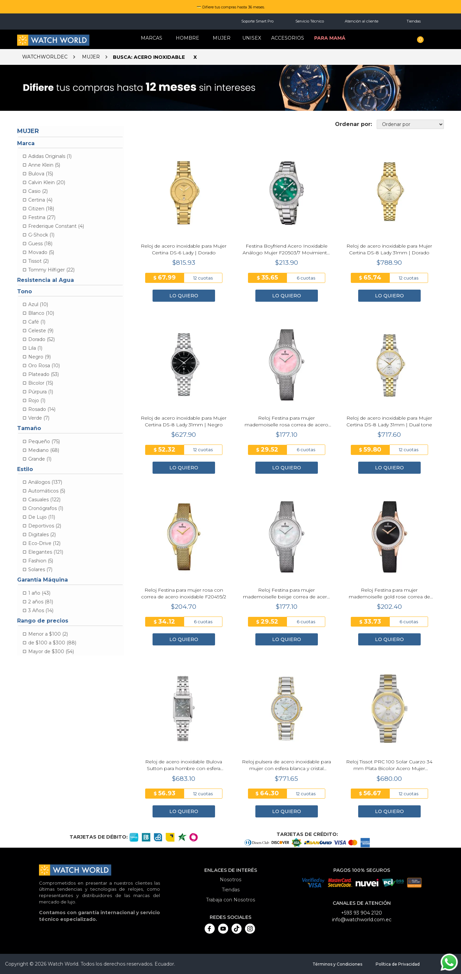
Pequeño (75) (44, 441)
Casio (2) (38, 191)
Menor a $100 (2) (48, 634)
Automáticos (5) (46, 491)
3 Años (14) (40, 610)
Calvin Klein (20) (46, 182)
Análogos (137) (45, 482)
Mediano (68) (43, 450)
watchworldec (45, 57)
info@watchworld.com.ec (361, 920)
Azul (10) (38, 304)
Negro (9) (39, 357)
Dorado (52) (41, 339)
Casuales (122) (44, 500)
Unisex (251, 38)
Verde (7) (38, 418)
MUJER (221, 38)
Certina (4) (40, 200)
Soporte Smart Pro (257, 21)
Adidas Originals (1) (50, 156)
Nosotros (230, 880)
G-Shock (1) (41, 235)
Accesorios (287, 38)
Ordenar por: (353, 124)
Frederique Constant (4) (56, 226)
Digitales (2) (42, 535)
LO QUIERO (183, 296)
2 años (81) (40, 602)
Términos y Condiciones (337, 964)
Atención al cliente (361, 21)
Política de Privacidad (398, 964)
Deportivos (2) (44, 526)
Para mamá (329, 38)
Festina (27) (41, 217)
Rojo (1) (36, 400)
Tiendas (414, 21)
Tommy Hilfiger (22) (51, 270)
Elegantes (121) (45, 552)
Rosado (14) (41, 409)
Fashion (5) (40, 561)
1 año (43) (39, 593)
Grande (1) (39, 459)
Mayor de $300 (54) (51, 651)
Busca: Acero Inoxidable (149, 57)
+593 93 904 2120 (361, 913)
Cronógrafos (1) (45, 508)
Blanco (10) (41, 313)
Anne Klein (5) (44, 165)
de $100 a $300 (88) (52, 643)
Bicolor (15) (40, 383)
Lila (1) (35, 348)
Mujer (91, 57)
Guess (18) (40, 244)
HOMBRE (187, 38)
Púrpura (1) (40, 392)
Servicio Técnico (309, 21)
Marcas (151, 38)
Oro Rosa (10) (44, 366)
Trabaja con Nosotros (230, 900)
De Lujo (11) (41, 517)
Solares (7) (40, 569)
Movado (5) (41, 252)
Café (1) (36, 322)
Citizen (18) (41, 209)
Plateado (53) (43, 374)
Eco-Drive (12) (44, 543)
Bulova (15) (40, 174)
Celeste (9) (40, 331)
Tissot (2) (38, 261)
